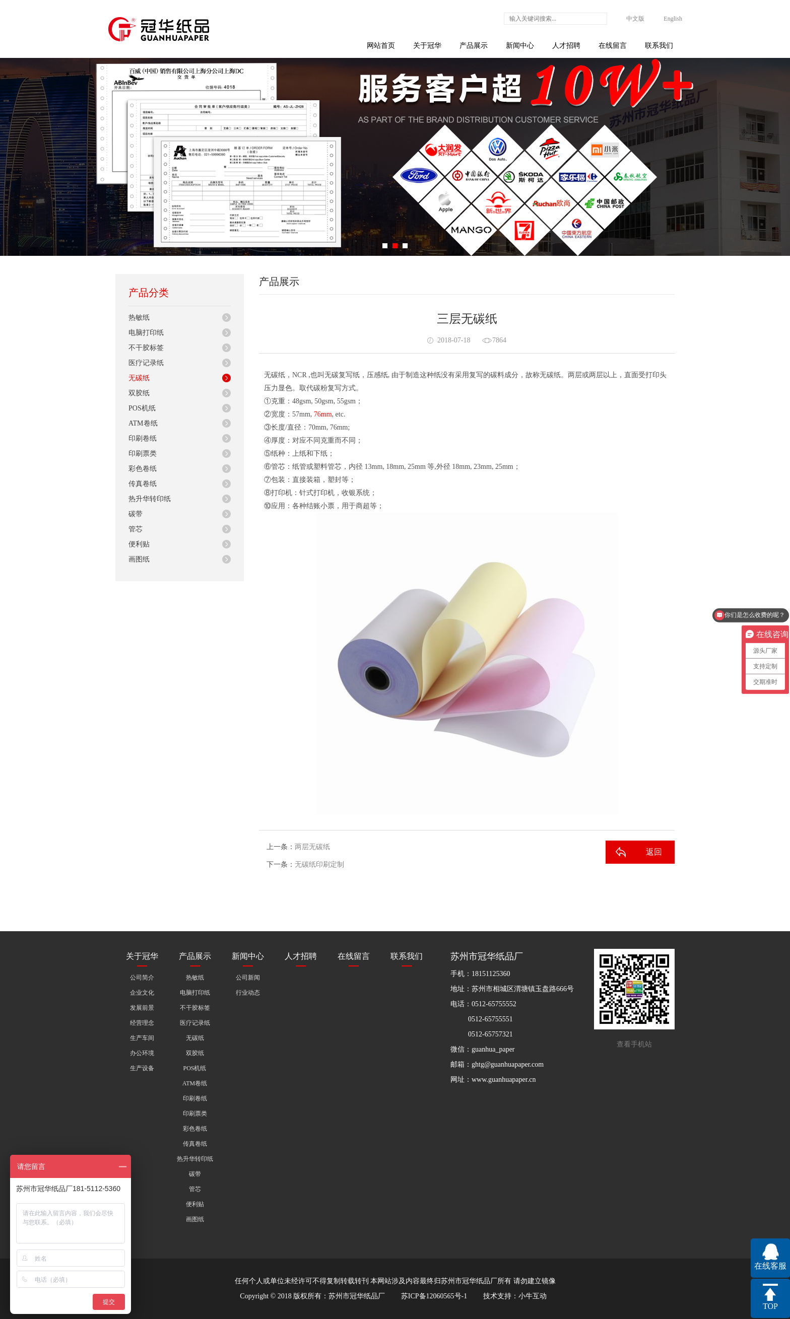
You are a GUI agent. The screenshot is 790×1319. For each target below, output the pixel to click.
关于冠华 (427, 45)
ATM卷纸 (143, 423)
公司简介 (142, 977)
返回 (654, 852)
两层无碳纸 (312, 847)
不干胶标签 (146, 348)
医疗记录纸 (146, 363)
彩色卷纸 (142, 468)
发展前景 (142, 1007)
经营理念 (142, 1022)
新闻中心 (520, 45)
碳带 (135, 514)
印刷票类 (142, 453)
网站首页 (381, 45)
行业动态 (248, 992)
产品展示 (473, 45)
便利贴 (139, 544)
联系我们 (659, 45)
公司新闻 (248, 977)
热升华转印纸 (149, 499)
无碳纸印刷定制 (319, 864)
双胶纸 (139, 393)
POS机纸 (142, 408)
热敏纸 (139, 317)
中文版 (635, 18)
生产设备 (142, 1068)
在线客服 (770, 1266)
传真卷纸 (142, 484)
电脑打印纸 (146, 332)
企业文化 (142, 992)
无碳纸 (139, 378)
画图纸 (139, 559)
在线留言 (613, 45)
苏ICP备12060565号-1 (434, 1296)
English (673, 18)
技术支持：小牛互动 (515, 1296)
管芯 (135, 529)
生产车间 (142, 1038)
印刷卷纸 (142, 438)
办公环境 (142, 1053)
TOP (770, 1306)
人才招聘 (566, 45)
